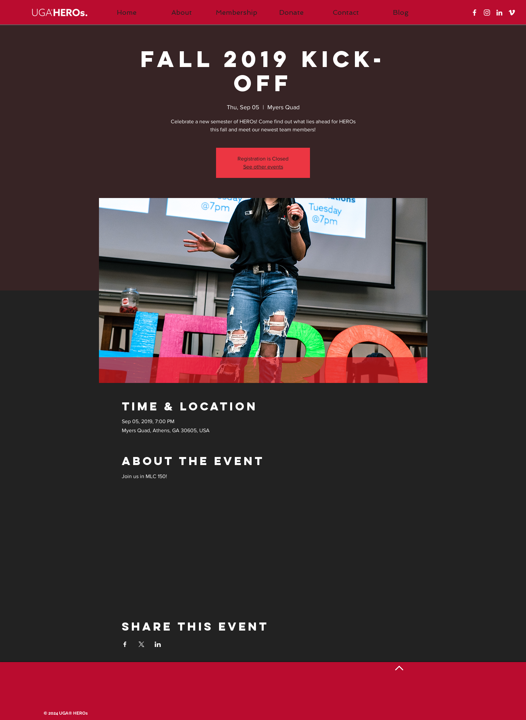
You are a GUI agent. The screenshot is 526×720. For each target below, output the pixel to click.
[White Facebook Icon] (474, 12)
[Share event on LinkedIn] (158, 644)
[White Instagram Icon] (487, 12)
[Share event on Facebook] (125, 644)
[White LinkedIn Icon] (499, 12)
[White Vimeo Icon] (512, 12)
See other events (263, 167)
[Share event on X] (141, 644)
